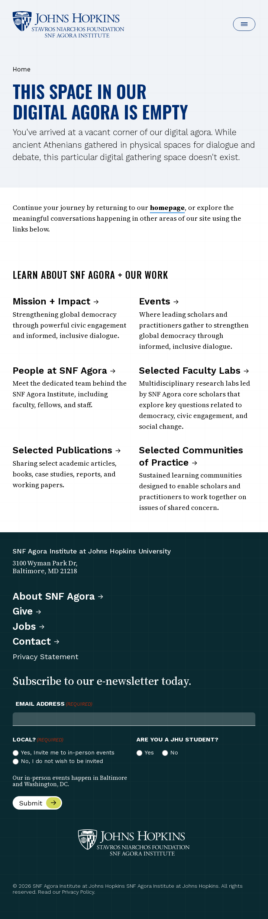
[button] (244, 24)
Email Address (54, 704)
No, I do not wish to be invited (62, 761)
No (174, 752)
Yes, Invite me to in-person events (67, 752)
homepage (167, 207)
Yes (149, 752)
